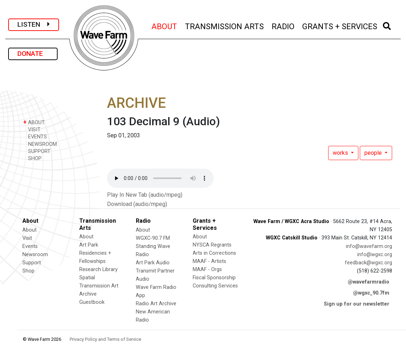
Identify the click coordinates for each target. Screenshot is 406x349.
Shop (28, 271)
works (341, 152)
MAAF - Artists (209, 261)
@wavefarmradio (368, 282)
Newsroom (35, 255)
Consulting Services (215, 286)
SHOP (32, 158)
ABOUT (164, 25)
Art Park (88, 245)
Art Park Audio (153, 263)
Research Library (98, 269)
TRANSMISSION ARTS (225, 25)
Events (30, 246)
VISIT (32, 129)
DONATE (32, 53)
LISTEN (33, 24)
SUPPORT (36, 151)
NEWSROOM (40, 144)
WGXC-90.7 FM (153, 238)
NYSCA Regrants (212, 245)
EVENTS (35, 136)
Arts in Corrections (214, 253)
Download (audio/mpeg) (137, 204)
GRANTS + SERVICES (340, 25)
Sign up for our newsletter (356, 304)
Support (31, 263)
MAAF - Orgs (207, 269)
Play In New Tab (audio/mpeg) (144, 194)
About (29, 230)
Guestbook (92, 302)
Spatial (87, 278)
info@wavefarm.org (369, 246)
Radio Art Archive (156, 304)
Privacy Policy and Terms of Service (105, 339)
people (373, 152)
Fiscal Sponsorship (214, 278)
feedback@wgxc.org (368, 263)
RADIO (283, 25)
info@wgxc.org (374, 255)
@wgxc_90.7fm (371, 293)
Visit (27, 238)
